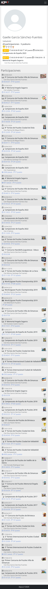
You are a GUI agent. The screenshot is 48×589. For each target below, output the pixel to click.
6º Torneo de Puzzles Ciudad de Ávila (19, 239)
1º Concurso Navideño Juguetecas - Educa (21, 250)
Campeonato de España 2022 (16, 210)
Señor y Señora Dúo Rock (16, 552)
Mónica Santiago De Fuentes (17, 159)
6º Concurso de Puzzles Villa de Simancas (21, 189)
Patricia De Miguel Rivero (15, 130)
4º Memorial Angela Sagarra (16, 178)
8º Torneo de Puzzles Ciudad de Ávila (19, 128)
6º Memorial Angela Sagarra (16, 88)
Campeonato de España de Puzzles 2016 (21, 573)
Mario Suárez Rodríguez (15, 488)
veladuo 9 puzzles (13, 90)
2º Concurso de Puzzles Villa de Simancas (21, 473)
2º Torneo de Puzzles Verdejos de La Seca (21, 271)
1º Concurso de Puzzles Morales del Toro (21, 199)
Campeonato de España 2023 (14, 53)
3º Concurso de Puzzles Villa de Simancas (21, 380)
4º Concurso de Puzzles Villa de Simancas (21, 311)
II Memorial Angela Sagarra (16, 391)
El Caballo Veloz (12, 180)
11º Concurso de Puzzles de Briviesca (20, 515)
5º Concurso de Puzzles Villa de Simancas (21, 260)
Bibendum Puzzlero (14, 303)
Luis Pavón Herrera (13, 423)
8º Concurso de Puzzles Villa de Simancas (21, 98)
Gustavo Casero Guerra (15, 324)
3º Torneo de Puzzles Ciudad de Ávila (19, 431)
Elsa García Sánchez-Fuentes (18, 63)
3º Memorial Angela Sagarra (16, 321)
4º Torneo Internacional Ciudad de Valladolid (23, 361)
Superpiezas (11, 170)
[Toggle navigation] (45, 2)
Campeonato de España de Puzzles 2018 (21, 401)
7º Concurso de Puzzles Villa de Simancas (21, 138)
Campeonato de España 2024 (16, 109)
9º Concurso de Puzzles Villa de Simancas (21, 77)
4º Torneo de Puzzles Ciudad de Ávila (19, 351)
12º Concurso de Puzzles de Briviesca (20, 420)
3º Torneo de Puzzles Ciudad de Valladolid (21, 441)
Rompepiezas (11, 372)
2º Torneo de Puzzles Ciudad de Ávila (19, 526)
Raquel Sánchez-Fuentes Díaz (17, 202)
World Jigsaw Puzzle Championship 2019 (21, 281)
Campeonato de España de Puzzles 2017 (21, 496)
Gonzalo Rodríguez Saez (15, 465)
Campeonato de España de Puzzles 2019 (21, 332)
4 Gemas (10, 231)
